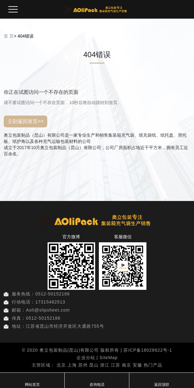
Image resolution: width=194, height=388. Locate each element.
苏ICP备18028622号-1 (147, 350)
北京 (61, 365)
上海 (72, 365)
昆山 (94, 365)
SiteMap (108, 357)
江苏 (115, 365)
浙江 (104, 365)
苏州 (83, 365)
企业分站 (85, 357)
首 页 (9, 39)
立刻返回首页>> (26, 124)
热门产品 (153, 365)
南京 (126, 365)
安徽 (137, 365)
